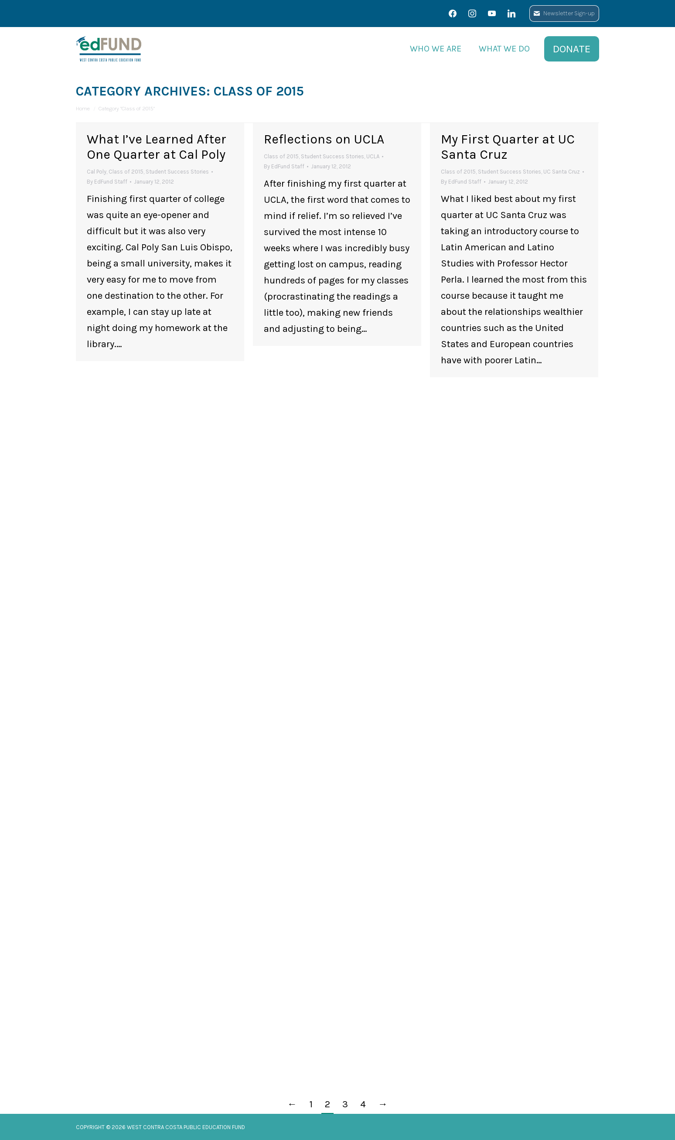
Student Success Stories (177, 171)
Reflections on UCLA (324, 139)
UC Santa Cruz (561, 171)
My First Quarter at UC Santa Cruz (508, 146)
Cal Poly (96, 171)
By (107, 181)
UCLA (372, 156)
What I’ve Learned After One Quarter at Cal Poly (156, 146)
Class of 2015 (126, 171)
